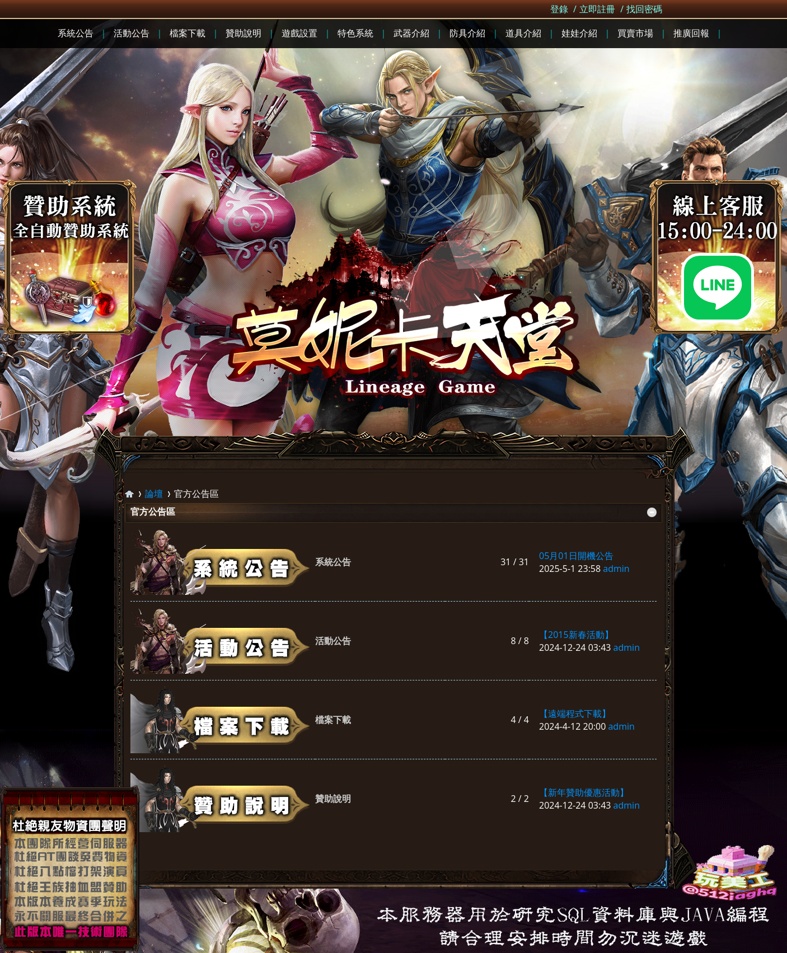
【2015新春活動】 (576, 634)
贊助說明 (333, 798)
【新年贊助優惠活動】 (584, 792)
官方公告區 (152, 511)
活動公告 (333, 641)
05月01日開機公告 (576, 556)
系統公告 (333, 562)
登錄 (559, 9)
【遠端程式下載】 (575, 713)
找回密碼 (644, 9)
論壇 (154, 493)
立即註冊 (597, 9)
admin (616, 568)
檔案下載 (333, 719)
